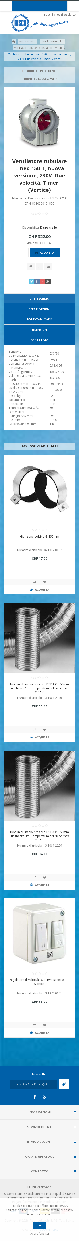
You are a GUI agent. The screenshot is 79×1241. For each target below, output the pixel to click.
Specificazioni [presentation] (39, 309)
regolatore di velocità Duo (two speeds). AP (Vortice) (39, 982)
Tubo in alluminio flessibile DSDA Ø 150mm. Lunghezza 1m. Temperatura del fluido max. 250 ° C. (39, 688)
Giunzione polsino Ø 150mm (39, 536)
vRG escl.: (33, 243)
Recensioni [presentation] (39, 330)
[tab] (39, 299)
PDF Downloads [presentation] (39, 319)
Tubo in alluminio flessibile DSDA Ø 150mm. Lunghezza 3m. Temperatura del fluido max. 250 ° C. (39, 836)
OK (40, 1225)
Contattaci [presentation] (40, 340)
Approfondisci (39, 1234)
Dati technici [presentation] (39, 299)
